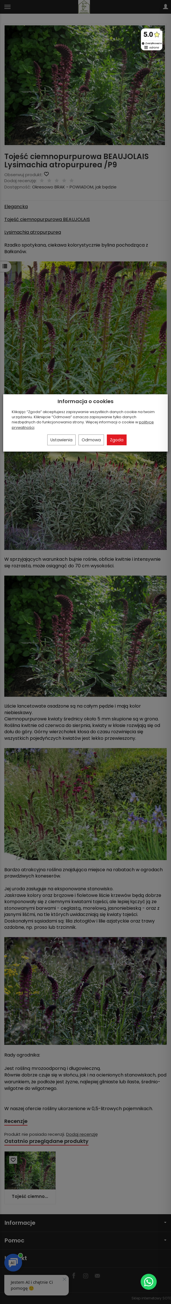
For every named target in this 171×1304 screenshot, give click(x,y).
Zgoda (116, 440)
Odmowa (91, 440)
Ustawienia (61, 440)
